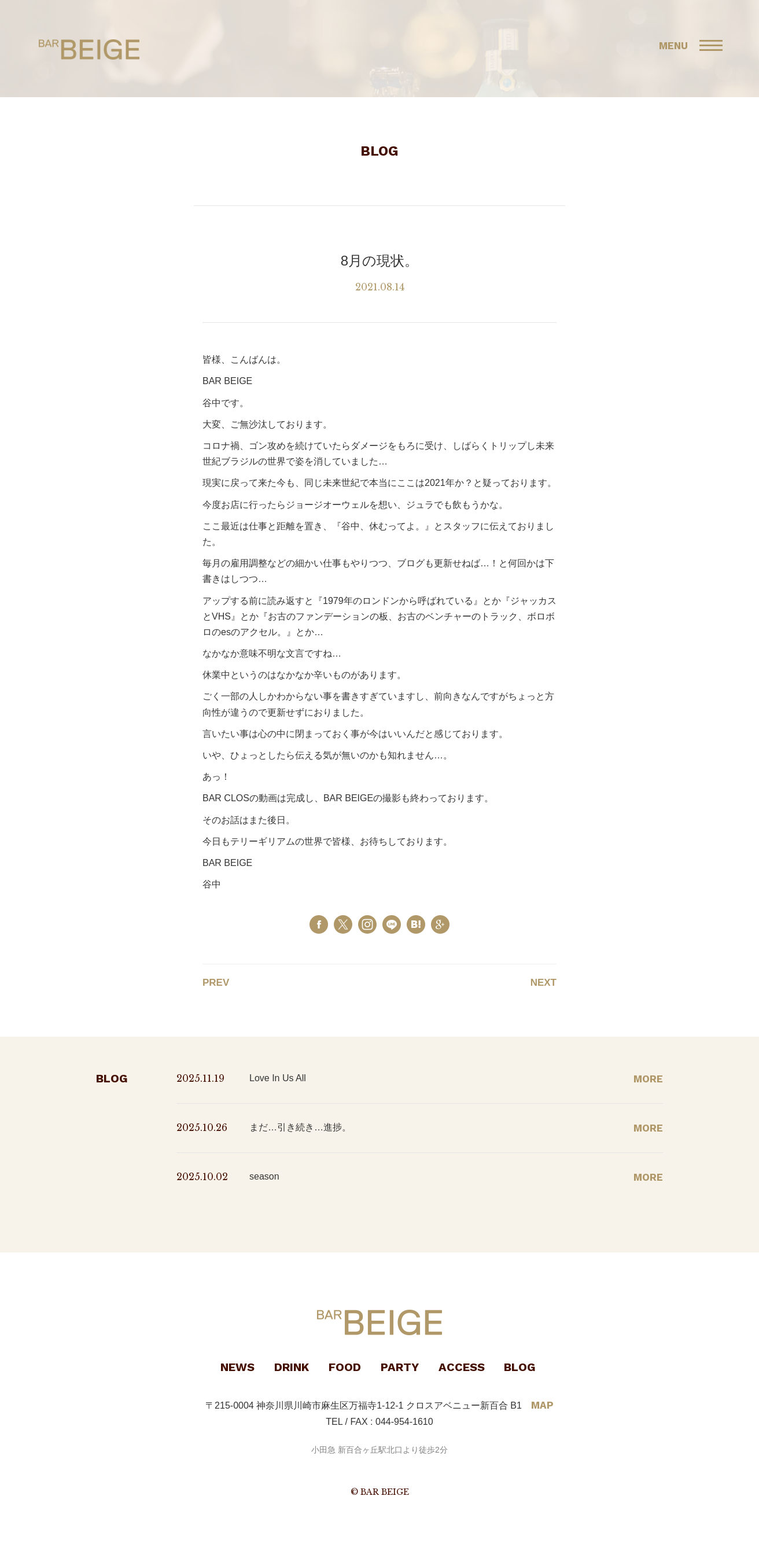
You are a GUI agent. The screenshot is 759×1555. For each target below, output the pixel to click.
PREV (215, 982)
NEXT (543, 982)
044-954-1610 (404, 1422)
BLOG (520, 1367)
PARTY (400, 1367)
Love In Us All (277, 1078)
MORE (648, 1079)
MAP (542, 1405)
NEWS (237, 1367)
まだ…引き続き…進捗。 (300, 1127)
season (264, 1176)
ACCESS (462, 1367)
